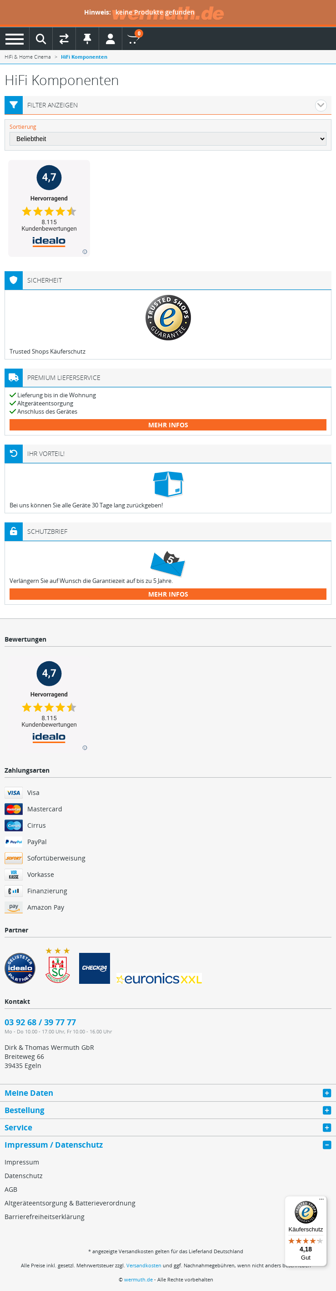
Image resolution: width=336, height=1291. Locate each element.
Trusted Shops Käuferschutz (47, 351)
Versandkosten (143, 1265)
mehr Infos (168, 424)
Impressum (22, 1162)
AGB (11, 1189)
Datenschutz (24, 1175)
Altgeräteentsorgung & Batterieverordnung (70, 1203)
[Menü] (321, 1201)
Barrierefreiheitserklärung (45, 1216)
